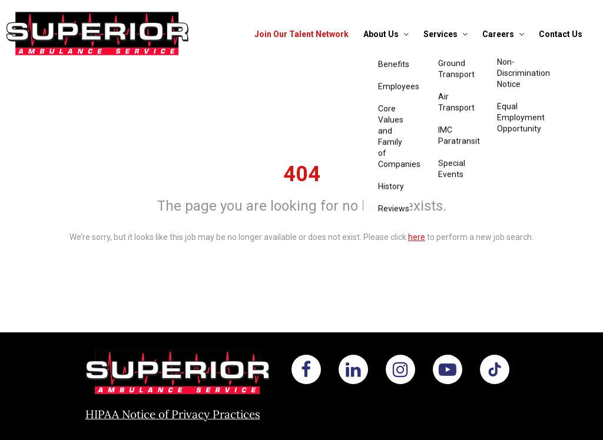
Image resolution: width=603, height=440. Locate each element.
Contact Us (560, 34)
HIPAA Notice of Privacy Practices (172, 414)
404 (301, 174)
